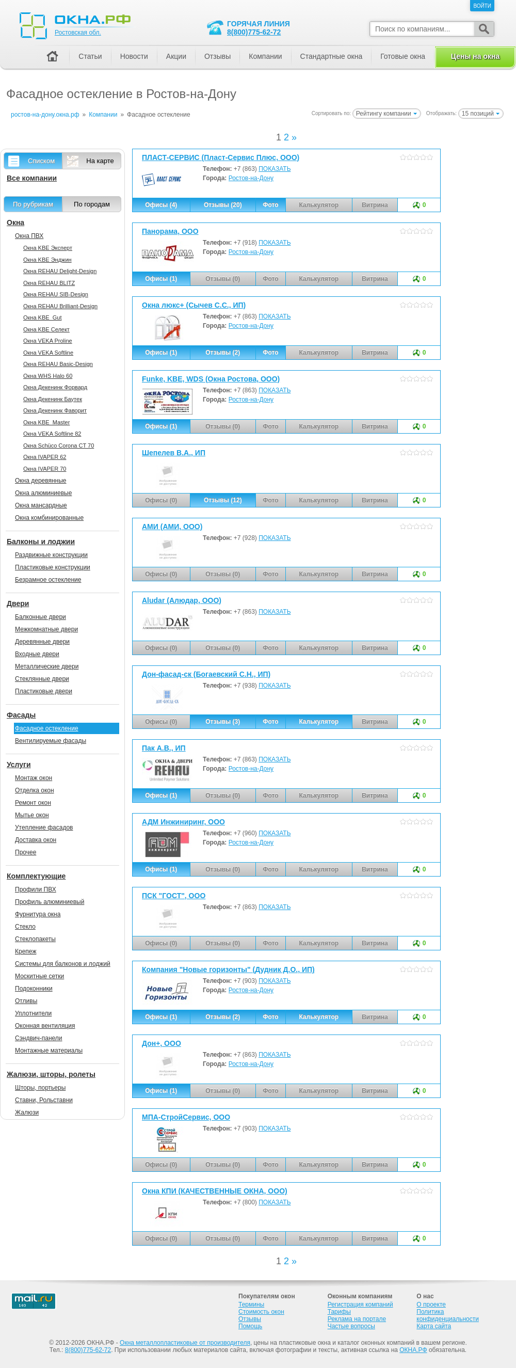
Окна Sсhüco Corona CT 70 (58, 445)
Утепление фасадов (44, 827)
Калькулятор (318, 721)
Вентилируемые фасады (50, 740)
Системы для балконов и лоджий (62, 963)
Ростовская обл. (78, 32)
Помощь (250, 1326)
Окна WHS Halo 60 (47, 376)
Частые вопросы (351, 1326)
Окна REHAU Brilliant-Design (60, 306)
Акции (176, 56)
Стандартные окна (331, 56)
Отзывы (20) (223, 205)
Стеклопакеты (35, 939)
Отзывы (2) (222, 352)
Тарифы (339, 1311)
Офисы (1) (161, 278)
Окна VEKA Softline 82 (52, 434)
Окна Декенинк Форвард (55, 387)
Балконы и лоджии (41, 541)
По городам (92, 204)
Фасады (21, 715)
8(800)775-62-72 (254, 32)
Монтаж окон (33, 778)
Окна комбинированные (49, 517)
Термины (251, 1304)
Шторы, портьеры (40, 1087)
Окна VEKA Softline (48, 352)
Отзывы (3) (222, 721)
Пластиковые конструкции (52, 567)
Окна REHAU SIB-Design (55, 294)
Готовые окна (402, 56)
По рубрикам (33, 204)
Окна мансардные (41, 505)
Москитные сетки (39, 976)
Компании (265, 56)
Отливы (26, 1001)
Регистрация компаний (360, 1304)
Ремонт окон (33, 802)
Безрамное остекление (48, 579)
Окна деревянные (41, 480)
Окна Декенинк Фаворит (55, 410)
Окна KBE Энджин (47, 260)
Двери (18, 603)
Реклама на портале (357, 1319)
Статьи (90, 56)
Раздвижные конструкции (51, 555)
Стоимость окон (261, 1311)
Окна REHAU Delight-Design (59, 271)
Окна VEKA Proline (47, 341)
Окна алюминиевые (43, 493)
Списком (41, 161)
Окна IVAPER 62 (44, 457)
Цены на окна (475, 56)
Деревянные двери (42, 641)
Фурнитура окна (37, 914)
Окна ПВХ (29, 236)
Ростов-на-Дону (251, 178)
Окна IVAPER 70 (44, 469)
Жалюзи (27, 1112)
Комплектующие (36, 876)
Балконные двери (40, 617)
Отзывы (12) (223, 500)
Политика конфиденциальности (447, 1315)
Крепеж (25, 951)
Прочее (25, 852)
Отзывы (217, 56)
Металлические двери (46, 666)
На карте (100, 161)
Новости (134, 56)
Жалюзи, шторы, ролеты (51, 1074)
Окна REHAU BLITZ (49, 283)
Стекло (25, 926)
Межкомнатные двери (46, 629)
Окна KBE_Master (46, 422)
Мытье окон (32, 815)
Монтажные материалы (49, 1050)
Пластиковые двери (43, 691)
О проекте (431, 1304)
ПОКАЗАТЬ (275, 168)
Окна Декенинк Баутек (52, 399)
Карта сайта (433, 1326)
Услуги (19, 764)
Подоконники (34, 988)
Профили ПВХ (35, 889)
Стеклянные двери (42, 678)
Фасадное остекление (46, 728)
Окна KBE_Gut (42, 317)
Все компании (32, 178)
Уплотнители (33, 1013)
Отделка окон (34, 790)
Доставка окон (35, 840)
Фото (270, 205)
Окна (15, 222)
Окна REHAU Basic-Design (58, 364)
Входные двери (37, 654)
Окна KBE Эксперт (47, 248)
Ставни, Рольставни (44, 1100)
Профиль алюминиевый (49, 901)
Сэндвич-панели (38, 1038)
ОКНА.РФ (413, 1350)
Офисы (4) (161, 205)
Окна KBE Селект (46, 329)
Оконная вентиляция (45, 1025)
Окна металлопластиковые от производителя (185, 1342)
